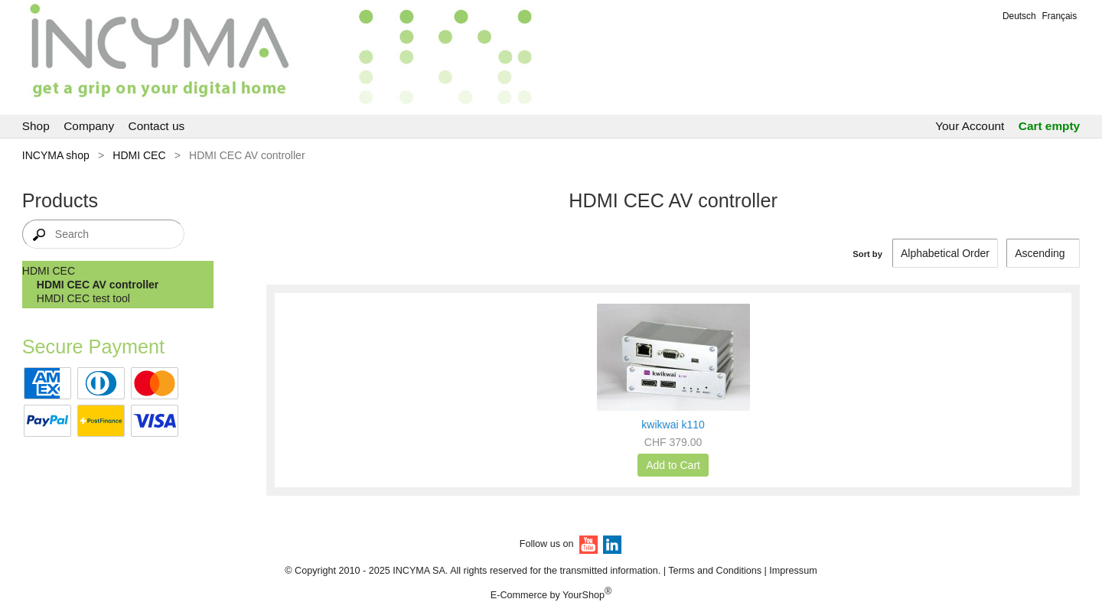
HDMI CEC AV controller (97, 284)
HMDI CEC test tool (83, 298)
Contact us (157, 125)
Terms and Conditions (714, 570)
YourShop (583, 595)
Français (1060, 16)
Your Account (969, 125)
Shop (36, 125)
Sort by (867, 254)
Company (89, 125)
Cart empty (1049, 125)
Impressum (793, 570)
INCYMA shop (56, 155)
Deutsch (1019, 16)
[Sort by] (1043, 253)
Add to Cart (673, 465)
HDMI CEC (138, 155)
